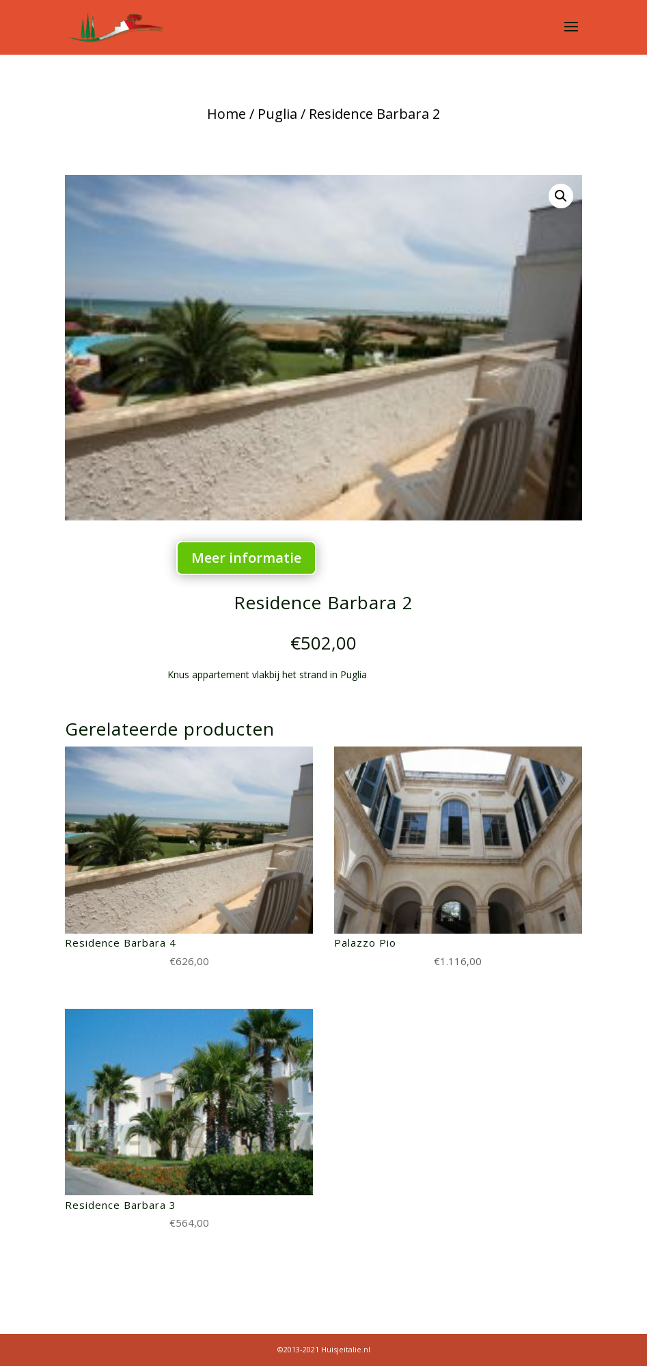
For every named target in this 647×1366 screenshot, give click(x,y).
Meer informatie (246, 557)
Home (226, 113)
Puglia (277, 113)
